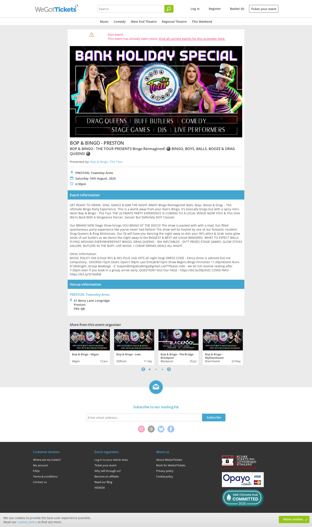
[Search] (168, 9)
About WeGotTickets (169, 460)
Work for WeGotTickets (170, 465)
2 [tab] (156, 369)
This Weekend (202, 22)
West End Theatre (144, 22)
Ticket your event (263, 9)
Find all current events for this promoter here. (192, 39)
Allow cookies (293, 519)
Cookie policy (164, 476)
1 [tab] (150, 369)
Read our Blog (103, 482)
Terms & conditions (45, 476)
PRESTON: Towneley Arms (89, 294)
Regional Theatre (174, 22)
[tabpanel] (90, 346)
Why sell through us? (107, 471)
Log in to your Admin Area (111, 460)
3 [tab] (162, 369)
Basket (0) (237, 9)
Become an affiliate (106, 476)
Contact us (40, 482)
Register (215, 9)
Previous (143, 369)
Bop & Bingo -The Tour (106, 162)
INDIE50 (99, 487)
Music (104, 22)
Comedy (120, 22)
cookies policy (27, 522)
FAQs (36, 471)
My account (40, 465)
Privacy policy (164, 471)
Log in (195, 9)
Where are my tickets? (47, 460)
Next (169, 369)
